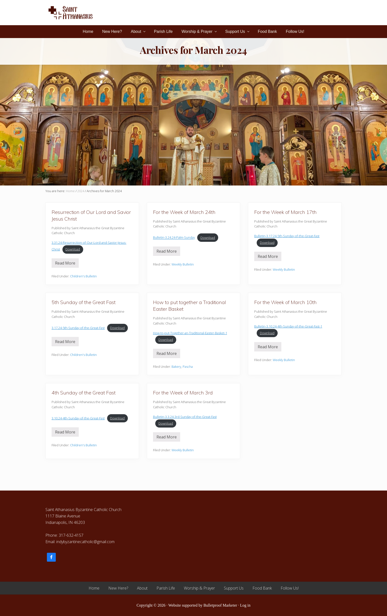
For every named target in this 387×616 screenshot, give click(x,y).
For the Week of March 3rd (183, 393)
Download (72, 249)
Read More (65, 264)
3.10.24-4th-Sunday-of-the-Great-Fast (78, 418)
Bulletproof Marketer (220, 605)
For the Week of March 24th (184, 212)
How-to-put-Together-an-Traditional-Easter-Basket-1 (190, 333)
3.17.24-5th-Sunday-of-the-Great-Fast (78, 328)
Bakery (176, 366)
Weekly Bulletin (183, 264)
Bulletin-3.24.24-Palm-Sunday (174, 237)
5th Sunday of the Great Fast (84, 302)
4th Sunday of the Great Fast (84, 393)
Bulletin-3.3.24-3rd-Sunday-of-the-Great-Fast (185, 416)
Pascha (188, 366)
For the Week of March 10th (285, 302)
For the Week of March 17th (285, 212)
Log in (245, 605)
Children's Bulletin (83, 276)
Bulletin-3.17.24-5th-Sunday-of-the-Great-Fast (286, 236)
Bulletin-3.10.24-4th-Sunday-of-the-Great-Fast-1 (288, 326)
